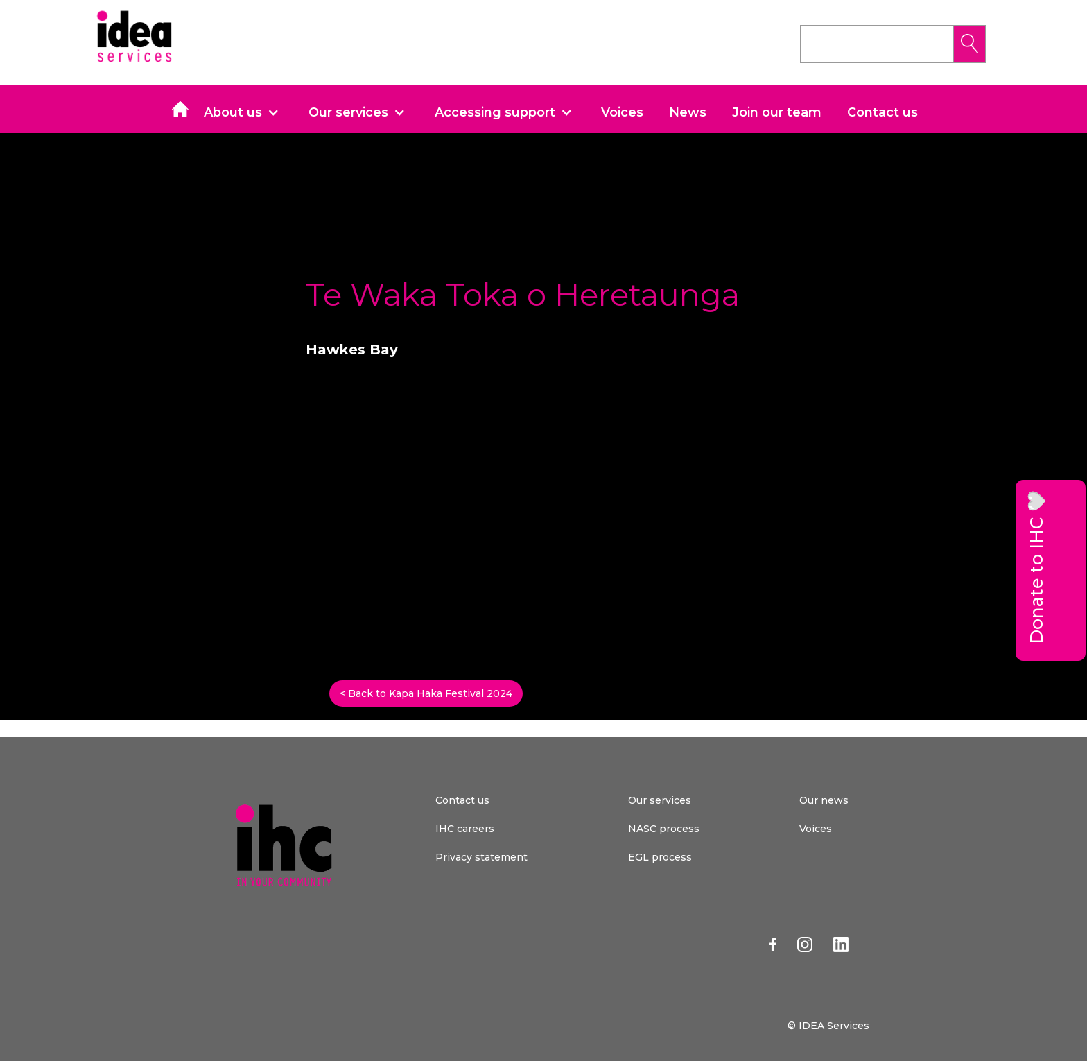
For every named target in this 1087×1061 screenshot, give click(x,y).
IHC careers (464, 828)
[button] (247, 112)
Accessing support (495, 112)
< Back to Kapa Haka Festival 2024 (426, 693)
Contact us (882, 112)
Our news (824, 800)
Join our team (776, 112)
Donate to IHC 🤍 (1036, 567)
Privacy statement (481, 857)
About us (233, 112)
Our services (348, 112)
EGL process (660, 857)
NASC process (663, 828)
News (687, 112)
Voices (622, 112)
